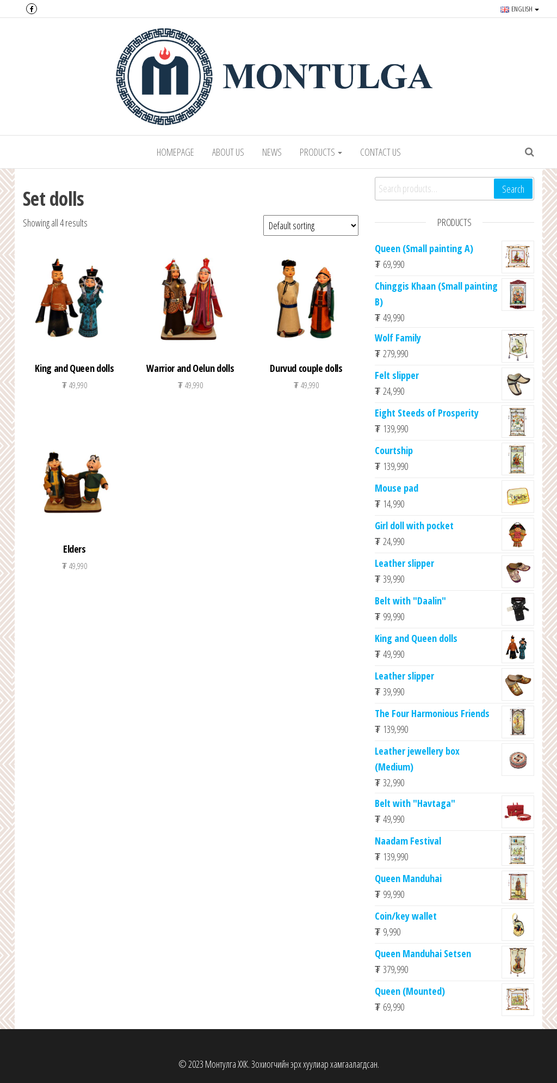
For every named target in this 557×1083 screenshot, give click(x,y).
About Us (228, 151)
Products (321, 151)
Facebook (31, 8)
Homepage (175, 151)
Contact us (380, 151)
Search (513, 188)
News (272, 151)
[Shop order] (310, 225)
